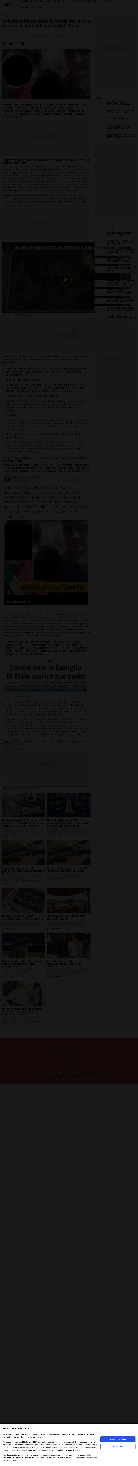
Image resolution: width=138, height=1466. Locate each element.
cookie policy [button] (35, 1437)
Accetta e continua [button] (118, 1439)
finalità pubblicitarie (59, 1448)
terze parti (41, 1442)
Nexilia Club (118, 1447)
